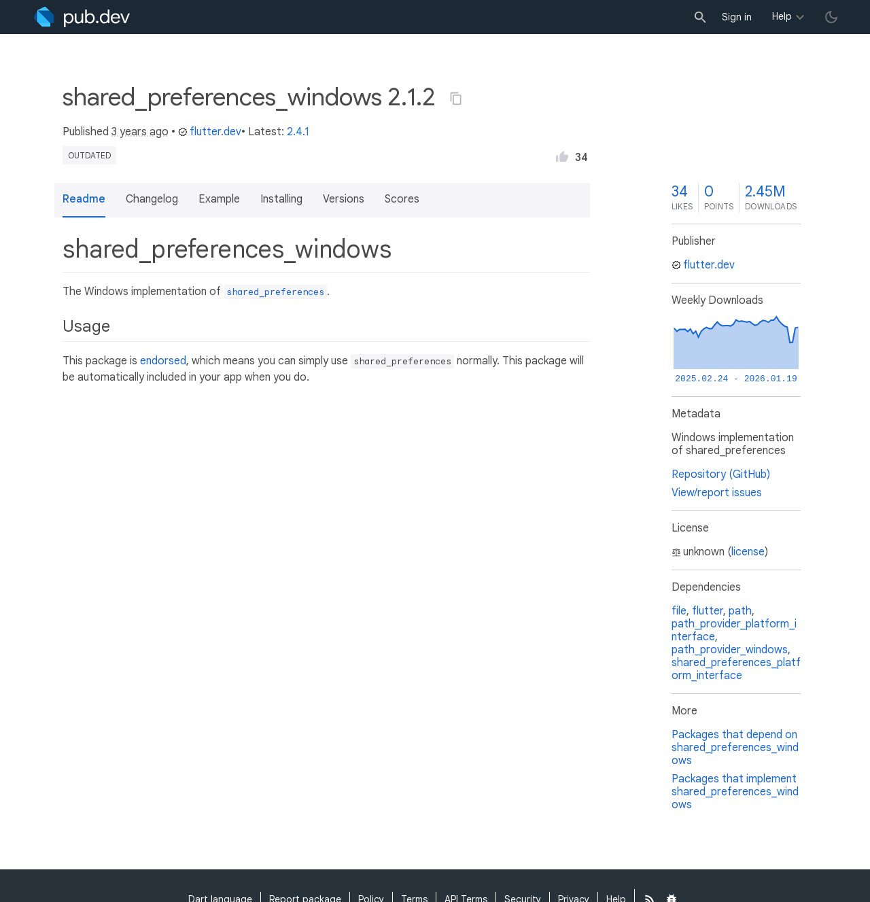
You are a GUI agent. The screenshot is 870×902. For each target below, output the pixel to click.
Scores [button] (402, 199)
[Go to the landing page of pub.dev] (82, 17)
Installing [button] (281, 199)
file (679, 611)
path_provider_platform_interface (734, 630)
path (740, 611)
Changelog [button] (152, 199)
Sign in (737, 17)
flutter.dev (209, 132)
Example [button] (219, 199)
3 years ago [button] (140, 132)
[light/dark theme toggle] (831, 17)
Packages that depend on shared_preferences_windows (735, 747)
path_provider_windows (730, 650)
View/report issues (717, 493)
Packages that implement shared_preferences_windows (735, 792)
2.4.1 (298, 132)
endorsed (163, 361)
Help (782, 16)
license (748, 552)
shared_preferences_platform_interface (736, 669)
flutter (707, 611)
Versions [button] (343, 199)
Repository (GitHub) (721, 474)
